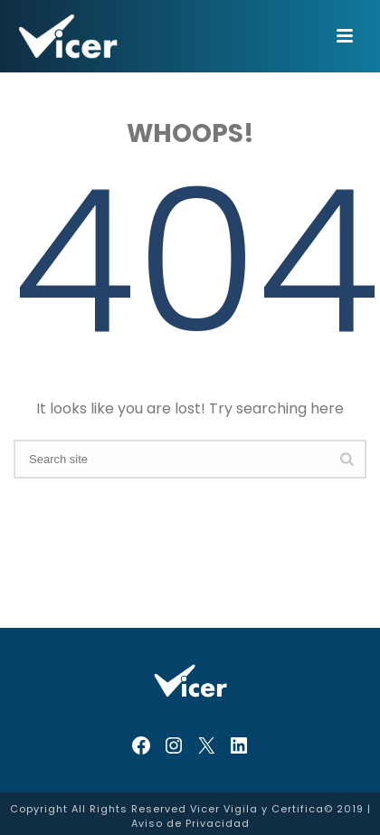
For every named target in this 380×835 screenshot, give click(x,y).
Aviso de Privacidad (190, 823)
